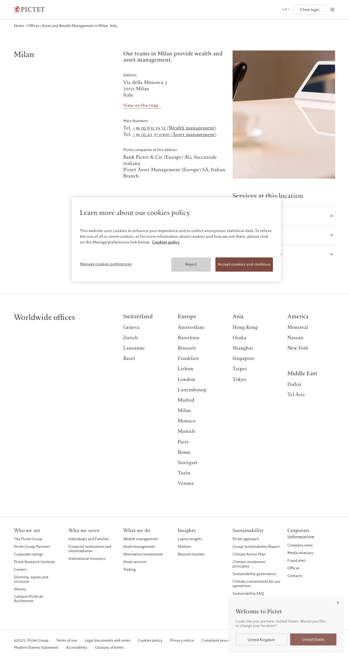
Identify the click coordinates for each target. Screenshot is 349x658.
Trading (129, 569)
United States (313, 639)
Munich (186, 431)
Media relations (300, 552)
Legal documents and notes (107, 640)
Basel (129, 358)
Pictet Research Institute (34, 561)
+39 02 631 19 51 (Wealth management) (174, 128)
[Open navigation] (332, 9)
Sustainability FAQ (248, 593)
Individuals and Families (88, 538)
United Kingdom (261, 639)
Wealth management (140, 538)
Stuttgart (188, 462)
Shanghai (243, 348)
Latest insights (190, 538)
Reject (191, 264)
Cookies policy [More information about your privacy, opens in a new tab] (166, 242)
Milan (184, 410)
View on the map (140, 106)
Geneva (131, 327)
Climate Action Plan (249, 554)
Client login (309, 9)
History (20, 589)
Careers (20, 569)
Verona (186, 483)
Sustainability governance (254, 573)
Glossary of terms (109, 647)
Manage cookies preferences (106, 264)
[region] (176, 239)
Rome (184, 452)
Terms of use (66, 640)
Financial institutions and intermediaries (89, 548)
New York (297, 348)
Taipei (240, 369)
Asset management (139, 546)
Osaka (239, 338)
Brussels (187, 348)
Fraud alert (296, 560)
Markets (184, 546)
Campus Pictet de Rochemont (28, 598)
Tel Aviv (296, 395)
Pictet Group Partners (32, 546)
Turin (184, 473)
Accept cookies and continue (244, 264)
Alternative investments (143, 554)
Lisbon (185, 369)
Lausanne (134, 348)
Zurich (130, 338)
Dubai (294, 384)
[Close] (337, 602)
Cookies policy (150, 640)
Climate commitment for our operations (256, 583)
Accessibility (76, 647)
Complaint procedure (219, 640)
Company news (300, 545)
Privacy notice (182, 640)
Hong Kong (245, 327)
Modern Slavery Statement (36, 647)
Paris (183, 442)
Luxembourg (192, 390)
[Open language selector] (286, 9)
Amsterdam (191, 327)
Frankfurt (188, 358)
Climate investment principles (249, 564)
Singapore (244, 358)
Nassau (295, 338)
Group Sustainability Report (256, 546)
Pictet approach (246, 538)
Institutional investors (86, 558)
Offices (293, 568)
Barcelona (188, 338)
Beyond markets (191, 554)
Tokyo (239, 379)
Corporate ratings (28, 554)
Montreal (297, 327)
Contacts (294, 575)
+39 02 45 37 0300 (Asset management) (174, 134)
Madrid (186, 400)
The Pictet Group (28, 538)
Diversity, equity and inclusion (31, 579)
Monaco (186, 421)
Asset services (134, 561)
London (186, 379)
